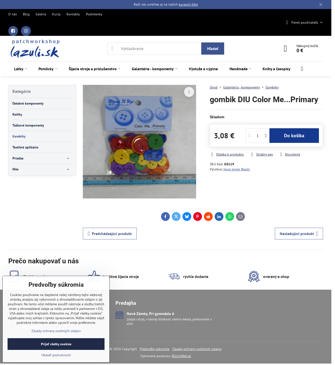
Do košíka (294, 135)
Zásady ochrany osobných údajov (197, 349)
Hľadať (212, 48)
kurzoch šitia (188, 4)
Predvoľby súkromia (154, 349)
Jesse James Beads (236, 169)
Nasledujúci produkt (299, 234)
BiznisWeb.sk (181, 356)
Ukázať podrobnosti (56, 355)
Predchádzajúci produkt (110, 234)
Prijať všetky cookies (56, 344)
